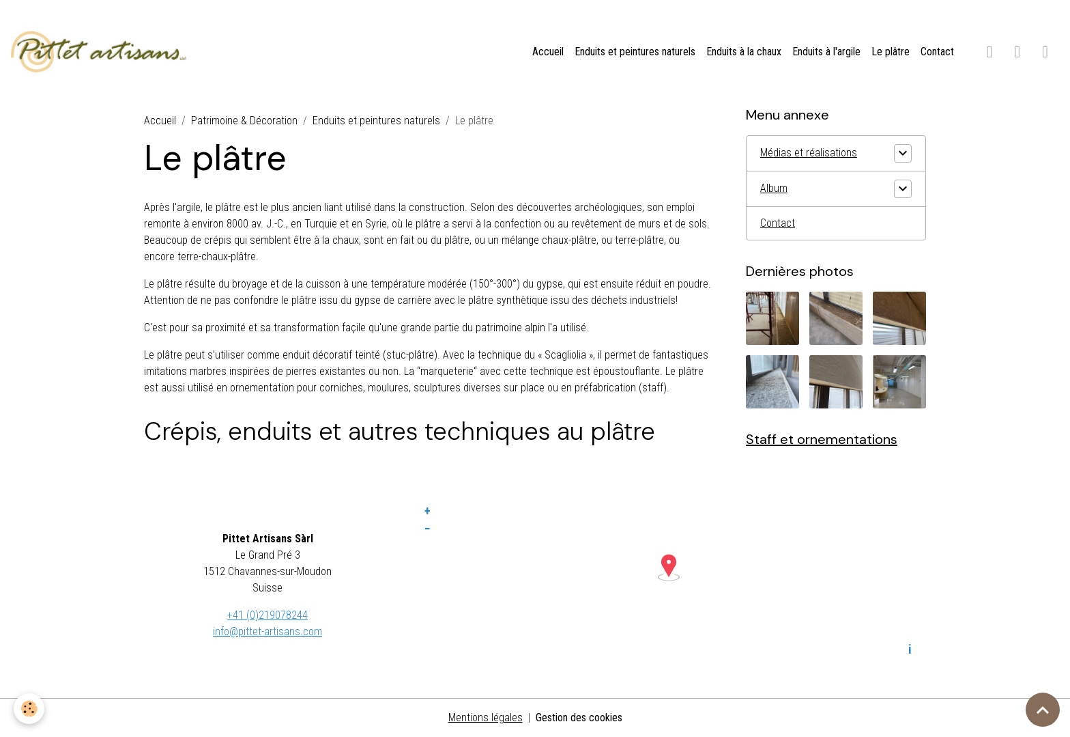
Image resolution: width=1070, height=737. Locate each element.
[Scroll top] (1043, 710)
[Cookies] (29, 708)
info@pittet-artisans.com (267, 631)
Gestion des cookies (579, 717)
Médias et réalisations (808, 152)
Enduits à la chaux (743, 51)
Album (773, 188)
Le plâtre (890, 51)
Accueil (548, 51)
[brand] (101, 52)
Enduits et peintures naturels (635, 51)
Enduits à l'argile (826, 51)
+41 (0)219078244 (267, 615)
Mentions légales (485, 717)
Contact (937, 51)
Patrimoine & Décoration (244, 120)
